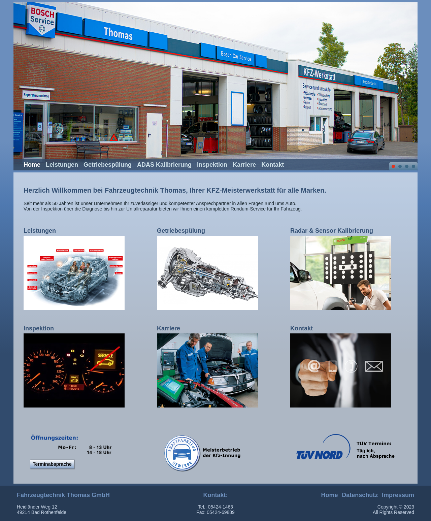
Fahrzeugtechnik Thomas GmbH (63, 495)
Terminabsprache (52, 464)
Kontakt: (215, 495)
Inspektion (212, 164)
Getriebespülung (108, 164)
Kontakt (272, 164)
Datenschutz (360, 495)
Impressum (398, 495)
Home (32, 164)
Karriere (244, 164)
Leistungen (62, 164)
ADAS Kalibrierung (164, 164)
